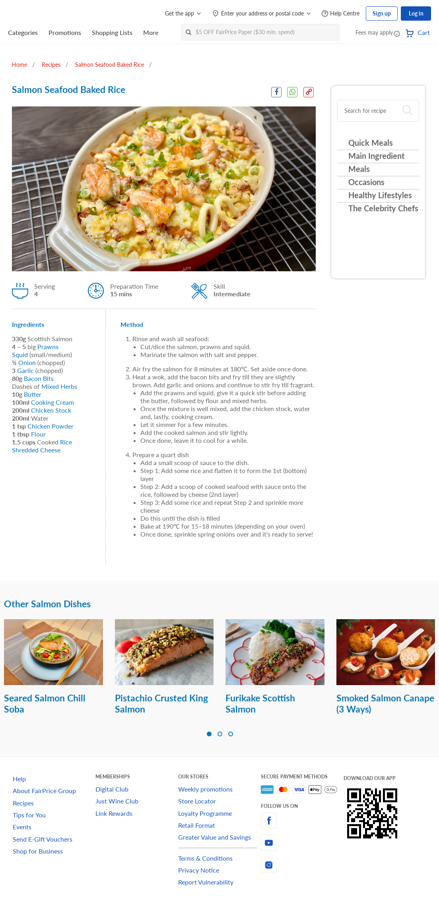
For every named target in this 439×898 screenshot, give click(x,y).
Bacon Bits (39, 378)
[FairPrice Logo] (30, 13)
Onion (27, 362)
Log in (416, 13)
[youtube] (302, 843)
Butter (32, 394)
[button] (397, 33)
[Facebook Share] (276, 92)
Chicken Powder (50, 426)
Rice (66, 442)
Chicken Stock (51, 410)
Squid (20, 354)
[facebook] (302, 820)
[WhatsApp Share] (292, 92)
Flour (38, 434)
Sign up (382, 13)
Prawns (47, 346)
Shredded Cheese (36, 450)
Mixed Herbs (59, 386)
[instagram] (302, 865)
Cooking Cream (52, 402)
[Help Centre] (340, 13)
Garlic (25, 370)
